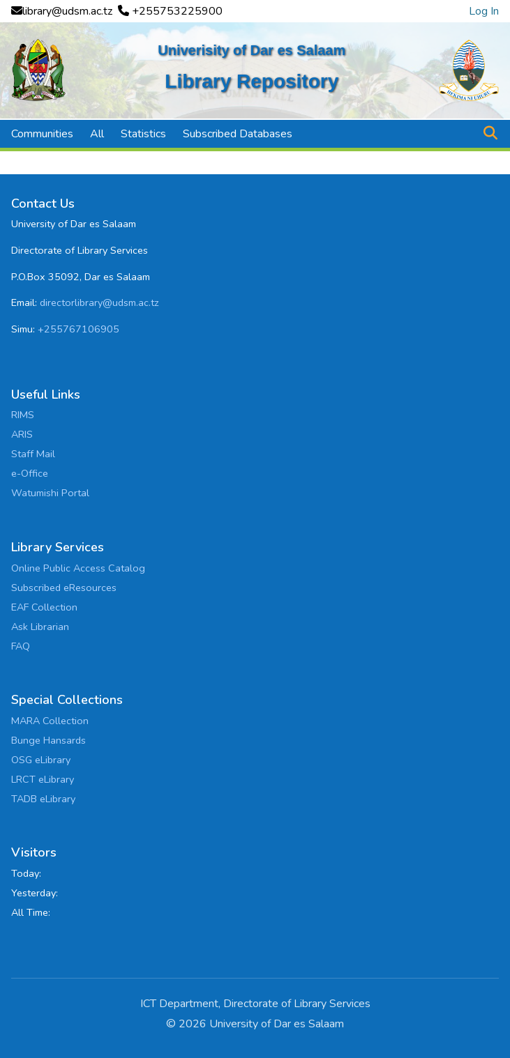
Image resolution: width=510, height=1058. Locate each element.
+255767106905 (78, 329)
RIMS (22, 415)
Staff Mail (33, 454)
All (97, 133)
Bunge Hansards (48, 740)
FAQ (20, 646)
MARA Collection (50, 721)
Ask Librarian (40, 627)
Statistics (143, 133)
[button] (490, 133)
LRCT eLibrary (42, 779)
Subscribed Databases (237, 133)
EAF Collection (44, 607)
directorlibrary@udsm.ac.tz (99, 302)
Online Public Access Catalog (78, 568)
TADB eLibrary (43, 799)
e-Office (29, 473)
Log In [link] (484, 11)
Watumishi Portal (50, 493)
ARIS (22, 434)
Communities (42, 133)
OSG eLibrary (40, 760)
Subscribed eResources (64, 588)
